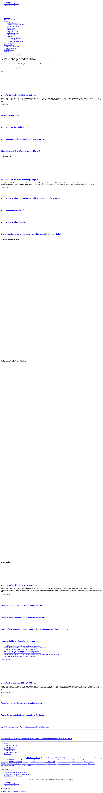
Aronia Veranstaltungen (12, 752)
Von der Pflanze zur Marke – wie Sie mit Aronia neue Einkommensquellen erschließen (34, 629)
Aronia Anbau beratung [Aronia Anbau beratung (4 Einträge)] (47, 758)
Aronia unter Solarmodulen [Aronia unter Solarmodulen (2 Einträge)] (41, 764)
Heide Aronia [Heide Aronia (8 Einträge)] (26, 766)
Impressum (7, 2)
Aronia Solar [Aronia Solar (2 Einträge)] (24, 764)
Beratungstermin (9, 19)
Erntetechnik (11, 28)
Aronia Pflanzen (6, 660)
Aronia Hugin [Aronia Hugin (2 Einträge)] (39, 759)
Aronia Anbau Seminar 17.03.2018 (13, 222)
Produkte (10, 36)
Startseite (7, 18)
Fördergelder (11, 43)
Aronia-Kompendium (14, 26)
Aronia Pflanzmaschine (15, 41)
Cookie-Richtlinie (9, 5)
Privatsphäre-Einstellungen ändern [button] (15, 772)
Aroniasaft (7, 754)
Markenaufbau (12, 35)
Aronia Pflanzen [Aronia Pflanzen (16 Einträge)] (15, 762)
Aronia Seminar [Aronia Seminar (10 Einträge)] (6, 764)
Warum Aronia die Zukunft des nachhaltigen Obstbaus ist (23, 617)
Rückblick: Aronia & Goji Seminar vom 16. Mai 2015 (20, 151)
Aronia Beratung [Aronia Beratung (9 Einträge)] (59, 758)
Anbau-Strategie (12, 23)
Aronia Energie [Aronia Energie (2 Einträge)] (3, 759)
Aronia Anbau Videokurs (12, 46)
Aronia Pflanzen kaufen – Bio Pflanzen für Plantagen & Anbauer (25, 648)
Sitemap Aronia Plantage (37, 779)
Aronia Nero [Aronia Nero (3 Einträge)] (72, 759)
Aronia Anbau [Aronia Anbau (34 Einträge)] (33, 757)
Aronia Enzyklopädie (11, 48)
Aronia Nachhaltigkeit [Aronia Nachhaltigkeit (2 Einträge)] (65, 759)
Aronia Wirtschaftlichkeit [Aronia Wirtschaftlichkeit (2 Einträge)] (76, 764)
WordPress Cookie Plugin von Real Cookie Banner (14, 791)
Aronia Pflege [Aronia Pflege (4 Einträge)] (33, 762)
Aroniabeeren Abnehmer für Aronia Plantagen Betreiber (22, 646)
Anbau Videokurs (13, 33)
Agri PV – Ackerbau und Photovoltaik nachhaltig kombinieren (25, 727)
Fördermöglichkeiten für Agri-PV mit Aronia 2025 (20, 641)
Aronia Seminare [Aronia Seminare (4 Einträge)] (16, 764)
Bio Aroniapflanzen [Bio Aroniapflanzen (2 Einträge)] (18, 765)
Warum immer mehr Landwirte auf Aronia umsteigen (21, 605)
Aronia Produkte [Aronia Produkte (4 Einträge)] (73, 762)
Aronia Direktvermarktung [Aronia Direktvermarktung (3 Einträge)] (96, 758)
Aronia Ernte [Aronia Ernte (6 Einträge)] (10, 759)
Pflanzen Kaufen (12, 31)
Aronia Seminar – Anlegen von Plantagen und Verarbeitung (24, 139)
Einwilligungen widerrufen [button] (13, 776)
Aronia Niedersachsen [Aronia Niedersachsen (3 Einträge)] (80, 759)
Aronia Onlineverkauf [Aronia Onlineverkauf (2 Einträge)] (90, 759)
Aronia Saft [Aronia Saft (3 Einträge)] (80, 762)
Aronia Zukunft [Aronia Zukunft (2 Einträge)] (84, 764)
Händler (13, 40)
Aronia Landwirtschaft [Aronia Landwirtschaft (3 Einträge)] (55, 759)
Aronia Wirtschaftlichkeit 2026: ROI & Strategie (19, 95)
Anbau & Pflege (9, 45)
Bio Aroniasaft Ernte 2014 (10, 115)
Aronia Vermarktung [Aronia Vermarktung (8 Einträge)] (64, 764)
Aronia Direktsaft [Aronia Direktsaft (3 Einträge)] (77, 758)
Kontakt (6, 51)
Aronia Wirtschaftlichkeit (15, 24)
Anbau (6, 21)
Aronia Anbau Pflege (10, 745)
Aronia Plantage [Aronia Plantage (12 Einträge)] (51, 762)
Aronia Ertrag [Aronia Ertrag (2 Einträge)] (17, 759)
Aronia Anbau (8, 744)
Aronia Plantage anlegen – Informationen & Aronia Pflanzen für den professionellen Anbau (36, 739)
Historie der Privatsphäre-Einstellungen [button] (17, 774)
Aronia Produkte (9, 750)
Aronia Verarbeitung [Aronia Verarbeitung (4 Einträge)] (52, 764)
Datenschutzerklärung (11, 4)
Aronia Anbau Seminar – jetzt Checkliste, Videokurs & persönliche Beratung (30, 198)
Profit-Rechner (9, 50)
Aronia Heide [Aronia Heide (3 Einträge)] (33, 759)
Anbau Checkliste (16, 38)
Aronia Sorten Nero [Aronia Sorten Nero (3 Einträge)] (31, 764)
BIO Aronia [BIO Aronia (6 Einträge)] (91, 764)
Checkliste (10, 30)
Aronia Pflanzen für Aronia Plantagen (15, 127)
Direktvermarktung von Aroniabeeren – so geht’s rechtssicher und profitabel (31, 234)
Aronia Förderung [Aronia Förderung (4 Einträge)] (25, 759)
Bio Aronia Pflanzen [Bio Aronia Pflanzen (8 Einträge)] (7, 766)
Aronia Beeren (8, 747)
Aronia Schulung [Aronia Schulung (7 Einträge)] (89, 762)
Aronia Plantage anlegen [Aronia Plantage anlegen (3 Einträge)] (63, 762)
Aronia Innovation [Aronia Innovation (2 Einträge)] (46, 759)
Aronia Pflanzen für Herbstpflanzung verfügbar (19, 180)
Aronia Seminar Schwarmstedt (13, 210)
